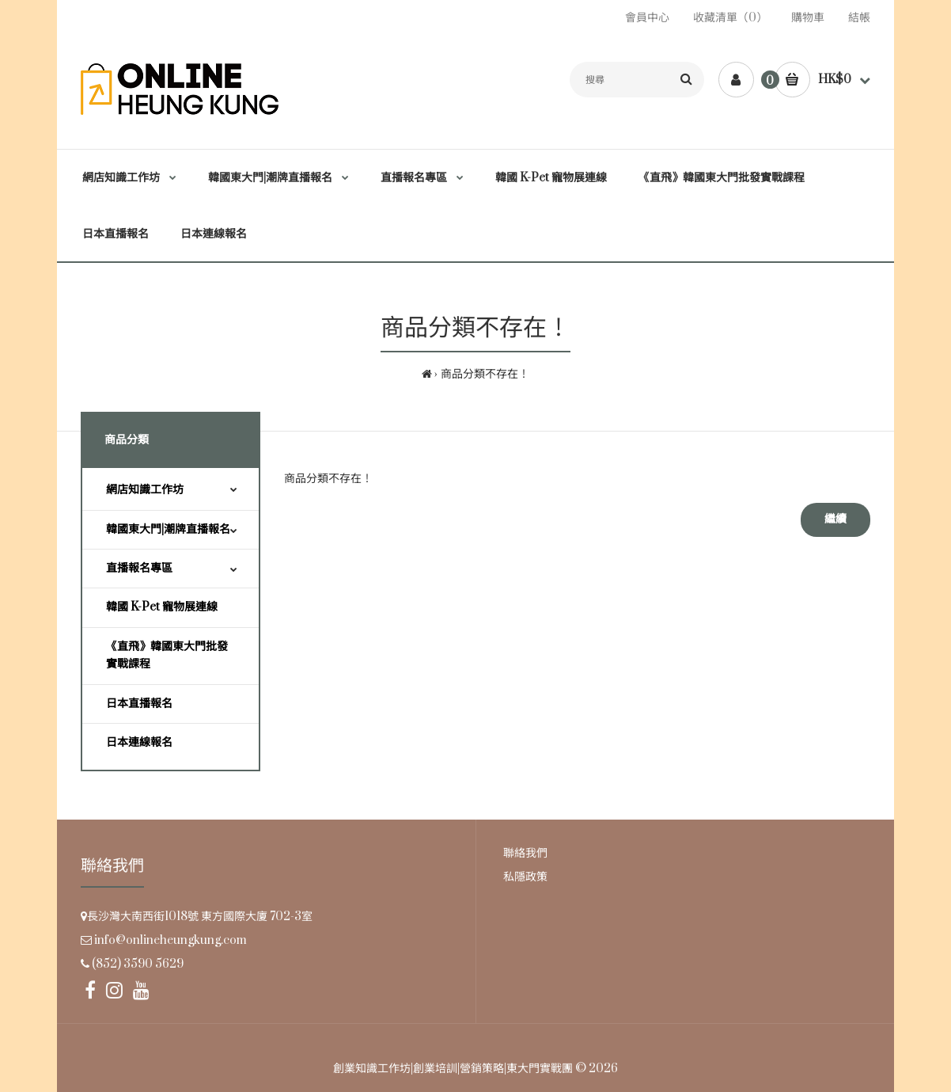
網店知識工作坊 (145, 489)
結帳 (859, 17)
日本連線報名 (139, 742)
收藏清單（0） (730, 17)
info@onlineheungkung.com (170, 940)
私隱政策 (525, 877)
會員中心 (647, 17)
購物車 (807, 17)
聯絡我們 (525, 853)
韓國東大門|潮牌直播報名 (168, 529)
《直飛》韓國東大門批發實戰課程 (167, 655)
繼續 (835, 519)
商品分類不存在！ (485, 374)
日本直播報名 (139, 703)
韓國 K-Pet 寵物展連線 (162, 606)
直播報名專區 (139, 568)
